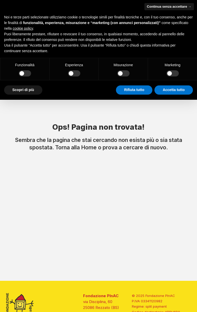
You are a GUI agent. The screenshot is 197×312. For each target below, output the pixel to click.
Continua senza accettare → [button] (169, 6)
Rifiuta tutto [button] (134, 90)
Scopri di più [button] (23, 90)
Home (89, 147)
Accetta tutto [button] (174, 90)
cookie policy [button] (23, 28)
